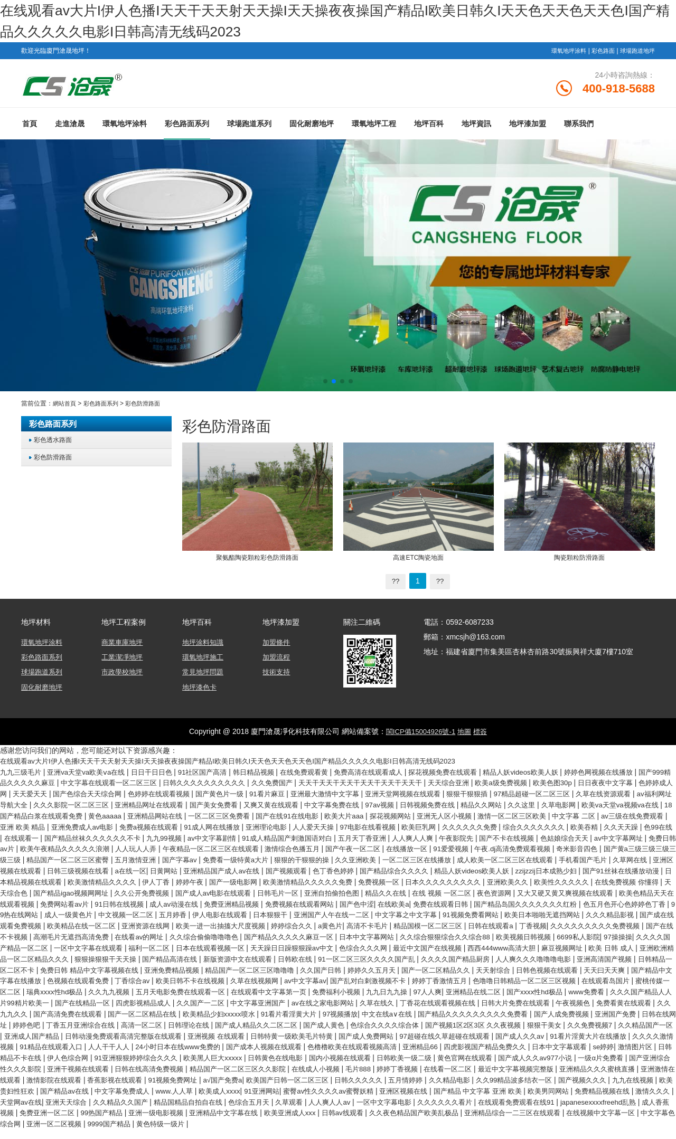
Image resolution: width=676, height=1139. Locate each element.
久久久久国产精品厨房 (631, 965)
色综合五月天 (360, 1112)
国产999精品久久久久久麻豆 (61, 785)
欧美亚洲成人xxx (449, 1123)
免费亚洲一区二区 (189, 1123)
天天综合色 (535, 891)
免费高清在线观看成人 (394, 774)
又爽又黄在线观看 (429, 806)
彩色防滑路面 (149, 408)
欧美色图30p (641, 785)
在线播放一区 (88, 859)
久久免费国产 (340, 785)
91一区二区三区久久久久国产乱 (536, 965)
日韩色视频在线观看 (105, 986)
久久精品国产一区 (447, 1038)
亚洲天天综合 (165, 1112)
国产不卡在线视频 (144, 848)
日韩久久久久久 (377, 1091)
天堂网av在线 (115, 1112)
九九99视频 (453, 838)
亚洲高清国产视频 (117, 975)
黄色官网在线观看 (394, 1070)
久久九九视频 (398, 996)
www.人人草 (230, 1102)
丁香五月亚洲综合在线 (516, 1028)
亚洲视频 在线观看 (36, 1049)
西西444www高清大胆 (628, 954)
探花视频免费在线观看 (475, 774)
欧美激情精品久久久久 (589, 880)
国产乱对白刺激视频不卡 (632, 986)
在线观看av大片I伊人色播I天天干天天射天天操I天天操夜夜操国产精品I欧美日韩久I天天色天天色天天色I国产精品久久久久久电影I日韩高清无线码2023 (245, 764)
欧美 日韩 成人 (75, 965)
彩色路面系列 (187, 128)
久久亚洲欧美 (88, 869)
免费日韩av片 (318, 848)
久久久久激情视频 (511, 1049)
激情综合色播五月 (639, 848)
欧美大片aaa (548, 817)
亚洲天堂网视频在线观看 (527, 796)
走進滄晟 (69, 128)
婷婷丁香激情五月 (34, 996)
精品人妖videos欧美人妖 (558, 774)
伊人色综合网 (644, 1060)
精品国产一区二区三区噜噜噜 (458, 975)
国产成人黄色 (103, 1038)
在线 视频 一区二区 (322, 901)
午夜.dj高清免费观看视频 (201, 859)
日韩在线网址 (415, 1028)
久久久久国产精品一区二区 (98, 954)
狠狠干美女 (339, 1038)
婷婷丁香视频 (368, 1081)
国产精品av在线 (113, 1102)
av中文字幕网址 (264, 848)
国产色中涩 (276, 912)
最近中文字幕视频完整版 (495, 1081)
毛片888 (327, 1081)
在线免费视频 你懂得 (477, 891)
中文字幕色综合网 (183, 1133)
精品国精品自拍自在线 (296, 1112)
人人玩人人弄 (471, 848)
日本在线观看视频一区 (316, 954)
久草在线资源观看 (66, 806)
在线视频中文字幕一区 (110, 1133)
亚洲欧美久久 (349, 891)
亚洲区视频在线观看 (440, 869)
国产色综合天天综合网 (189, 796)
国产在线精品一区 (416, 1007)
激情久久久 (69, 1112)
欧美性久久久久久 (407, 891)
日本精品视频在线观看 (509, 880)
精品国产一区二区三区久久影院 (198, 1081)
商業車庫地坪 (123, 646)
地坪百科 (429, 128)
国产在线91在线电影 (487, 817)
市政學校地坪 (123, 676)
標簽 (482, 735)
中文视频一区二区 (80, 922)
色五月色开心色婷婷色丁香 (564, 912)
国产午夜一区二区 (30, 859)
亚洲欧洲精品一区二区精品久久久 (161, 965)
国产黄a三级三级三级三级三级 (348, 859)
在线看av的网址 (193, 943)
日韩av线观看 (505, 1123)
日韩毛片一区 (147, 901)
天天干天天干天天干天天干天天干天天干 (435, 785)
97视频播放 (69, 1028)
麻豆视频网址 (23, 965)
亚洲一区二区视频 (248, 1133)
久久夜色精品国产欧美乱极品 (581, 1123)
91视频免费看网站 (450, 922)
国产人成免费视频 (306, 1028)
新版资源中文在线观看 (398, 965)
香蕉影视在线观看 (116, 1091)
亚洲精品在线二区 (115, 1007)
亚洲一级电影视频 (305, 1123)
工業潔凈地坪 (123, 661)
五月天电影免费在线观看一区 (475, 996)
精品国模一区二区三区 (452, 933)
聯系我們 (579, 128)
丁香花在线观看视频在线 (128, 1017)
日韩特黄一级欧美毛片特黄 (116, 1049)
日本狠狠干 (236, 922)
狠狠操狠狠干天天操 (256, 965)
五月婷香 (131, 922)
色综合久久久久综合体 (168, 1038)
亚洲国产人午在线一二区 (301, 922)
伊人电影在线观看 (181, 922)
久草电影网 (59, 817)
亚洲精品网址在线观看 (299, 806)
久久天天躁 (221, 838)
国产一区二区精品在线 (530, 1017)
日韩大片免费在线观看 (211, 1017)
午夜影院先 (90, 848)
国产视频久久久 (617, 1091)
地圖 (465, 735)
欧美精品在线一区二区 (81, 933)
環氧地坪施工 (204, 661)
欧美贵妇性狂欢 (55, 1102)
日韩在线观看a (519, 933)
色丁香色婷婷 (117, 880)
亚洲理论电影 (512, 827)
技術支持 (277, 676)
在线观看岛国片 (213, 996)
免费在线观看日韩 (367, 912)
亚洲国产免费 (365, 1028)
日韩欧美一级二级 (328, 1070)
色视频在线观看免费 (323, 986)
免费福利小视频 (642, 996)
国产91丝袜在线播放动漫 (424, 880)
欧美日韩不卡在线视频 (443, 986)
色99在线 (261, 838)
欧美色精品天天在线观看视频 (560, 901)
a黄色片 (346, 933)
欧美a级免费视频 (586, 785)
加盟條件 (277, 646)
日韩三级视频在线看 (512, 869)
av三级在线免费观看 (187, 827)
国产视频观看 (66, 880)
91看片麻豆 (381, 796)
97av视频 (545, 806)
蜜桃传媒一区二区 (274, 996)
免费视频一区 (211, 891)
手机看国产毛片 (332, 869)
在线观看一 (300, 838)
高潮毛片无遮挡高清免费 (120, 943)
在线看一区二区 (423, 1081)
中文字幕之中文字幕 (381, 922)
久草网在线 (382, 869)
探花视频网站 (598, 817)
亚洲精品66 (302, 1060)
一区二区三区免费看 (415, 817)
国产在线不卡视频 (43, 943)
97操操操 (34, 954)
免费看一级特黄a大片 (629, 859)
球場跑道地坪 (636, 50)
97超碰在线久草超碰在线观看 (280, 1049)
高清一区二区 (581, 1028)
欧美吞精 (182, 838)
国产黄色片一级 (331, 796)
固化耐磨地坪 (311, 128)
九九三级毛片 (23, 774)
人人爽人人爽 (44, 848)
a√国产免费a (230, 1091)
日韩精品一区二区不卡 (191, 975)
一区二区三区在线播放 (154, 869)
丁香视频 (563, 933)
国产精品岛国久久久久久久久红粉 (458, 912)
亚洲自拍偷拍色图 (204, 901)
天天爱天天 (127, 796)
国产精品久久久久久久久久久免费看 (212, 1028)
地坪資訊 (476, 128)
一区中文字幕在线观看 (186, 954)
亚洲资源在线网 (150, 933)
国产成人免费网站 (196, 1049)
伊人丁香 (646, 880)
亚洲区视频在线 (475, 1102)
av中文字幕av (565, 986)
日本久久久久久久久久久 (280, 891)
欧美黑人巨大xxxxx (123, 1070)
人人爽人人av (447, 1112)
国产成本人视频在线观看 (134, 1060)
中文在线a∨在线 (120, 1028)
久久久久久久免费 (58, 838)
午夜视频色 (273, 1017)
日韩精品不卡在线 (586, 1060)
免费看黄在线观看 (327, 1017)
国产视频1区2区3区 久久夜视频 (262, 1038)
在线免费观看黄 (326, 774)
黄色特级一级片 (362, 1133)
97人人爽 (65, 1007)
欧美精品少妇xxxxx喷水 (612, 1017)
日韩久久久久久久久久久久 (268, 785)
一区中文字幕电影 (505, 1112)
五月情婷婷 (427, 1091)
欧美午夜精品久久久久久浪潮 (395, 848)
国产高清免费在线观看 (450, 1017)
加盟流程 (277, 661)
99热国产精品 (247, 1123)
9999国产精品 (307, 1133)
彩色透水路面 (55, 444)
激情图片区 (532, 1060)
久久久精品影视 (599, 922)
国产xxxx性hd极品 (181, 1007)
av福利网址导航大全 (135, 806)
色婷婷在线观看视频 (265, 796)
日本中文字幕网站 (436, 943)
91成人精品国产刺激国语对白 (585, 838)
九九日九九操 (23, 1007)
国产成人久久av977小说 (469, 1070)
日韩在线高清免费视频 (103, 1081)
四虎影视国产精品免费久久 (371, 1060)
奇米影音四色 (270, 859)
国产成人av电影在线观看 (77, 901)
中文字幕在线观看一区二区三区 (166, 785)
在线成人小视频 (281, 1081)
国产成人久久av (361, 1049)
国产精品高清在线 (324, 965)
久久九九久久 (385, 1017)
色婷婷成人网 (81, 796)
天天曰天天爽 (167, 986)
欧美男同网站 (630, 1102)
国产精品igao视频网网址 (600, 891)
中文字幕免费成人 (174, 1102)
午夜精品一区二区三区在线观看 (551, 848)
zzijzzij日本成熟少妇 (344, 880)
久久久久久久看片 (570, 1112)
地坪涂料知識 (204, 646)
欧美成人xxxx (277, 1102)
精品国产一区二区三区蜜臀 (449, 859)
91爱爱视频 (135, 859)
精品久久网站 (653, 806)
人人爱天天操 (562, 827)
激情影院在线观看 (51, 1091)
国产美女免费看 (368, 806)
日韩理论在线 (631, 1028)
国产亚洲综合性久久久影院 (613, 1070)
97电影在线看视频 (621, 827)
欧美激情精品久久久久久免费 (135, 891)
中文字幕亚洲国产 (604, 1007)
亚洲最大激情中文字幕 (444, 796)
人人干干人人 (642, 1049)
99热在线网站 (636, 912)
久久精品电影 (474, 1091)
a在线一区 (568, 869)
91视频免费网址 (178, 1091)
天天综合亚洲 (530, 785)
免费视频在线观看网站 (216, 912)
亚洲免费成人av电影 (315, 827)
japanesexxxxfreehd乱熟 (63, 1123)
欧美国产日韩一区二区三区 (301, 1091)
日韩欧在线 (458, 965)
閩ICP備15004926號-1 (419, 735)
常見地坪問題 (204, 676)
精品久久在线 (262, 901)
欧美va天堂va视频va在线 (124, 817)
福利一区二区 (251, 954)
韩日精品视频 (272, 774)
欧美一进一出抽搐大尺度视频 (230, 933)
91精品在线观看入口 (580, 1049)
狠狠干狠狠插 (595, 796)
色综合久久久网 (481, 954)
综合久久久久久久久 (127, 838)
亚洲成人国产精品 (512, 1038)
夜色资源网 (378, 901)
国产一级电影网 (55, 891)
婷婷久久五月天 (589, 975)
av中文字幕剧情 (504, 838)
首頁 (29, 128)
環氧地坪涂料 (562, 50)
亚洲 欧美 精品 (251, 827)
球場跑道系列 (249, 128)
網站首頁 (65, 408)
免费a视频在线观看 (386, 827)
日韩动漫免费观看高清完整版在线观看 (610, 1038)
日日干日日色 (162, 774)
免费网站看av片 (640, 901)
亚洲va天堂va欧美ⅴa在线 (92, 774)
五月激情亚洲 (522, 859)
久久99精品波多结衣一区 (544, 1091)
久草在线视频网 (512, 986)
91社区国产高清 (217, 774)
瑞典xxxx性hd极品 (340, 996)
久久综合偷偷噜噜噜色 (262, 943)
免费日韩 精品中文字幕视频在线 (286, 975)
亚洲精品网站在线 (346, 817)
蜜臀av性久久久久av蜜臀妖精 (394, 1102)
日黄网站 (605, 869)
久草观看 (404, 1112)
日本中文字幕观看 (451, 1060)
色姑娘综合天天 (206, 848)
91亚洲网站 (323, 1102)
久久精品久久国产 (223, 1112)
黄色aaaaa (293, 817)
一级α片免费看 (539, 1070)
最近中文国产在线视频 (549, 954)
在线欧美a (316, 912)
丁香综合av (381, 986)
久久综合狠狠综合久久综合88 (521, 943)
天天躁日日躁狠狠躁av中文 (403, 954)
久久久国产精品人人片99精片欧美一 (320, 1007)
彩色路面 (599, 50)
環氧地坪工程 (374, 128)
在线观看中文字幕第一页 (569, 996)
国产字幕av (569, 859)
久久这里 (20, 817)
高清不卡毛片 (386, 933)
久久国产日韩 (534, 975)
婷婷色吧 (458, 1028)
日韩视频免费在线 (596, 806)
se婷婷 (497, 1060)
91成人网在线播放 (454, 827)
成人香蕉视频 (131, 1123)
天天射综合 (47, 986)
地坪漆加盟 (527, 128)
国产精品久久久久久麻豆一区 (353, 943)
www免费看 (236, 1007)
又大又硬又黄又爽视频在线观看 (455, 901)
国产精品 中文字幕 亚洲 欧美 (554, 1102)
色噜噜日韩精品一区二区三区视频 (125, 996)
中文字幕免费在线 (494, 806)
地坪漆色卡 (200, 690)
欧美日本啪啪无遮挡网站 (527, 922)
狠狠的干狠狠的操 (30, 869)
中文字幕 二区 (125, 827)
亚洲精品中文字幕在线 (378, 1123)
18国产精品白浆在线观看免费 (220, 817)
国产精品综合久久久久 (182, 880)
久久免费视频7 (387, 1038)
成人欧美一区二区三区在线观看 (248, 869)
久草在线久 (62, 1017)
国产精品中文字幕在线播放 (239, 986)
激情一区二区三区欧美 (59, 827)
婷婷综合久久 (306, 933)
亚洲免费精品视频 (375, 975)
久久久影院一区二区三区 (215, 806)
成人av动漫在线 (81, 912)
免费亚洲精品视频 (143, 912)
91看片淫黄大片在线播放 (434, 1049)
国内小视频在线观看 (260, 1070)
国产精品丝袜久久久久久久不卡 (377, 838)
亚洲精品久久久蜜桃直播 (583, 1081)
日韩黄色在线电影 (191, 1070)
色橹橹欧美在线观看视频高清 (229, 1060)
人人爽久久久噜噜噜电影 (41, 975)
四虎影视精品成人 (481, 1007)
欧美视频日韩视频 (605, 943)
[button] (325, 386)
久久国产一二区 (543, 1007)
